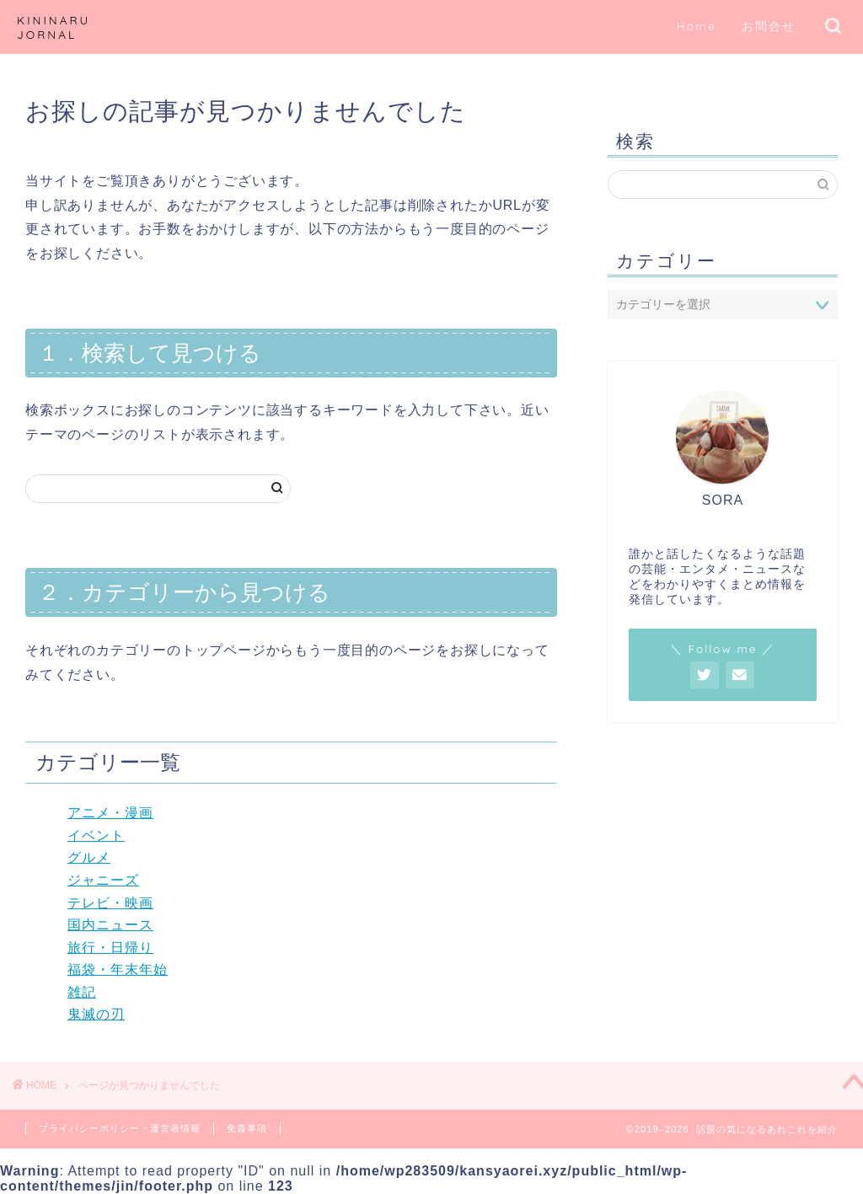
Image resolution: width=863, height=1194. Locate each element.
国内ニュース (110, 925)
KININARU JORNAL (53, 27)
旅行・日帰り (110, 947)
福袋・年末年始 (117, 969)
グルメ (88, 857)
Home (696, 26)
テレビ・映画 (110, 903)
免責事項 (247, 1128)
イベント (96, 835)
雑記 (81, 992)
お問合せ (769, 26)
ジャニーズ (103, 880)
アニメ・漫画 (110, 813)
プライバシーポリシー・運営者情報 (120, 1128)
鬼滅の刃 (96, 1014)
